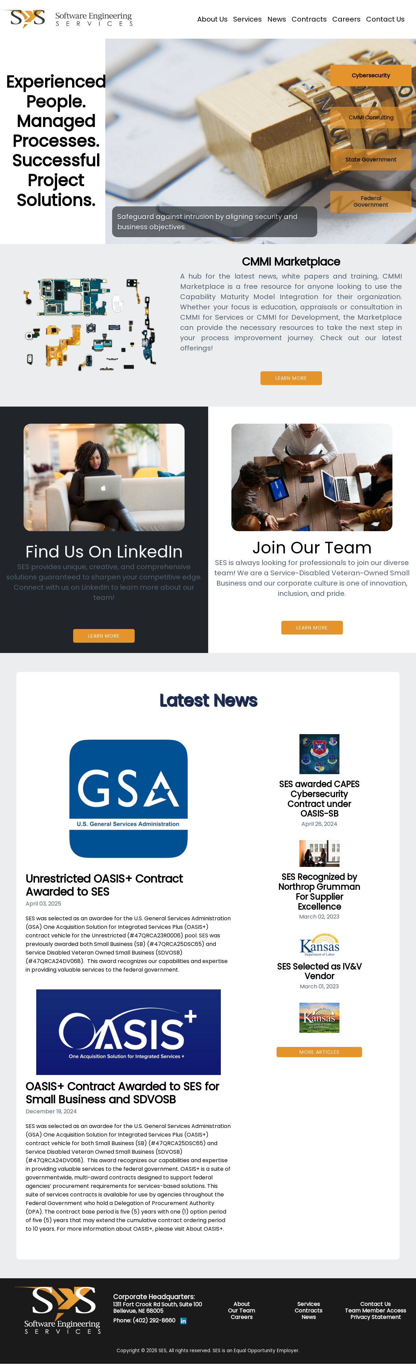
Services (308, 1304)
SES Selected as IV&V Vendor (319, 971)
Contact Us (375, 1304)
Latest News (208, 700)
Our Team (241, 1311)
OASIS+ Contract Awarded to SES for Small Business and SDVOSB (122, 1093)
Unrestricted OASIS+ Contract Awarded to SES (104, 885)
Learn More (291, 378)
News (308, 1317)
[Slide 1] (371, 75)
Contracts (308, 1311)
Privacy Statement (375, 1317)
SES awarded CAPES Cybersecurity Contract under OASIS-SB (319, 799)
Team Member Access (375, 1311)
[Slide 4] (371, 202)
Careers (242, 1317)
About (241, 1304)
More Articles (319, 1052)
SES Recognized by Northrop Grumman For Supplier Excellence (319, 891)
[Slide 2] (371, 117)
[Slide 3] (371, 159)
